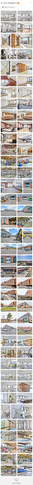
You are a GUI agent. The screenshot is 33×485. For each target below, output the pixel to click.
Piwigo (16, 480)
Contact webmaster (16, 483)
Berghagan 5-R (12, 3)
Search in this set (10, 7)
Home (5, 3)
